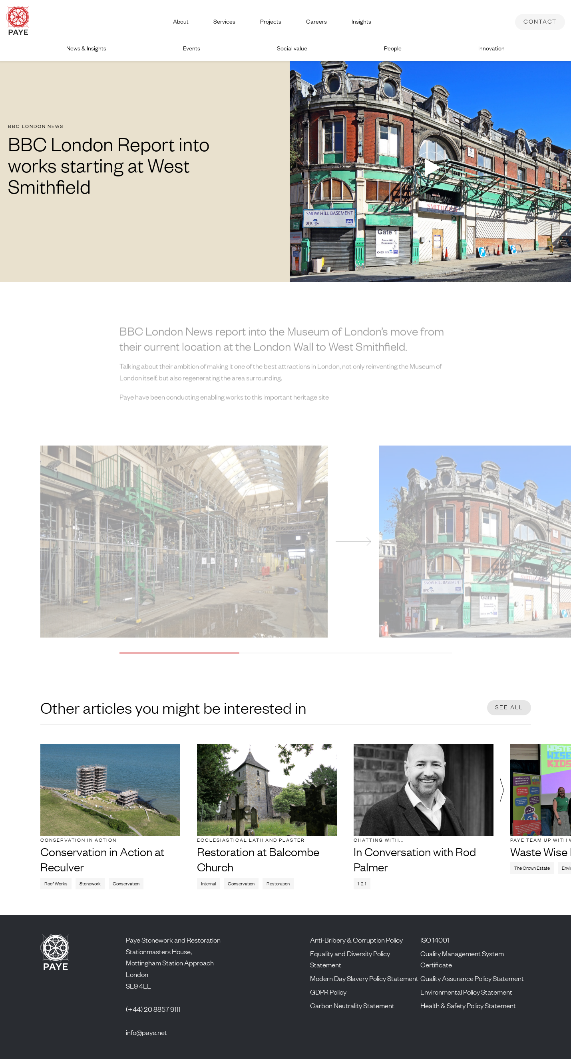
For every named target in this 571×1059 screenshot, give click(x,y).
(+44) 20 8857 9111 (153, 1009)
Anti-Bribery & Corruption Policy (356, 939)
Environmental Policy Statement (466, 991)
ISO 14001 (434, 939)
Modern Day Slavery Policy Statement (364, 978)
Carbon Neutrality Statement (352, 1005)
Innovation (491, 48)
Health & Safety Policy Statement (468, 1005)
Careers (316, 21)
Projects (270, 21)
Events (191, 48)
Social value (292, 48)
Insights (361, 21)
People (393, 48)
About (181, 21)
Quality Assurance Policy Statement (472, 978)
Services (224, 21)
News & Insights (86, 48)
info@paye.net (146, 1032)
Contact (540, 21)
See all (509, 707)
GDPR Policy (328, 991)
